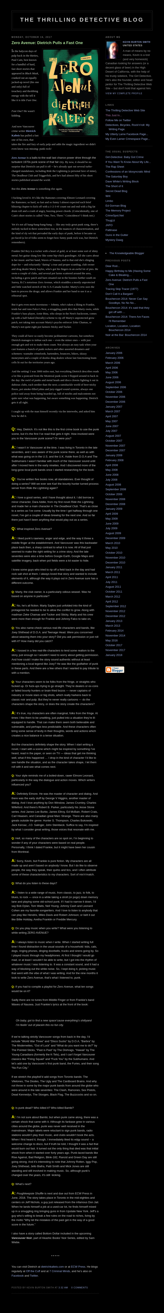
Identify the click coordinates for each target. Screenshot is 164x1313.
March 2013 (112, 625)
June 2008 (112, 474)
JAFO (109, 225)
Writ (107, 196)
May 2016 (111, 640)
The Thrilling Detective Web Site (125, 110)
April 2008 (111, 465)
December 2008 (115, 504)
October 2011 (113, 591)
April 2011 (111, 577)
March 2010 (112, 543)
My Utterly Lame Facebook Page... (126, 134)
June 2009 (112, 523)
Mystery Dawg (114, 239)
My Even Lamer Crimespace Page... (127, 138)
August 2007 (113, 435)
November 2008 (115, 499)
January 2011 (113, 567)
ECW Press (78, 1266)
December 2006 (115, 401)
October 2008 (113, 494)
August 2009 (113, 533)
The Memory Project (117, 210)
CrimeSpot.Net (114, 215)
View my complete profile (123, 93)
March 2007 (112, 411)
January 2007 (113, 406)
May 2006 (111, 372)
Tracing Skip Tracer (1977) (121, 289)
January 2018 (113, 655)
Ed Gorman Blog (115, 205)
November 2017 (115, 650)
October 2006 (113, 391)
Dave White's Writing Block (122, 181)
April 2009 (111, 513)
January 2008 (113, 455)
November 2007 (115, 445)
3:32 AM (63, 1287)
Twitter (34, 1275)
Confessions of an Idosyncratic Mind (127, 171)
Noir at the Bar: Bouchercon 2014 (126, 335)
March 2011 (112, 572)
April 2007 (111, 416)
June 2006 (112, 377)
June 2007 (112, 426)
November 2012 (115, 611)
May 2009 (111, 518)
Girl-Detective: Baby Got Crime (124, 157)
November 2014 (115, 635)
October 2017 (113, 645)
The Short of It (114, 186)
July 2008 (111, 479)
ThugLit (110, 220)
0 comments (79, 1287)
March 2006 (112, 362)
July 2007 (111, 430)
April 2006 (111, 367)
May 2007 (111, 421)
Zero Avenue (19, 157)
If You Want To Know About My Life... (128, 162)
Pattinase (111, 230)
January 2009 (113, 508)
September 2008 (115, 489)
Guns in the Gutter (116, 235)
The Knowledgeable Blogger (126, 253)
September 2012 (115, 606)
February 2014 (114, 630)
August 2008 (113, 484)
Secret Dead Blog (116, 191)
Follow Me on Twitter (118, 120)
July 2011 (111, 582)
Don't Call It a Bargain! (119, 293)
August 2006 (113, 382)
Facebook (18, 1275)
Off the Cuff (33, 1271)
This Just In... (113, 115)
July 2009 (111, 528)
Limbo (109, 201)
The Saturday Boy (116, 176)
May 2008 (111, 469)
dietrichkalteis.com (52, 1266)
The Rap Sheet (114, 166)
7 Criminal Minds (59, 1271)
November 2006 (115, 396)
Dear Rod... (112, 266)
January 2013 (113, 621)
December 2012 (115, 616)
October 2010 (113, 552)
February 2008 (114, 460)
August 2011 (113, 586)
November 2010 (115, 557)
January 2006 (113, 353)
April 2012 (111, 601)
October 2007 (113, 440)
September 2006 (115, 387)
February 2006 (114, 357)
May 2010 (111, 547)
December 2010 (115, 562)
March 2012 (112, 596)
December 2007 (115, 450)
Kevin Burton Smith (136, 42)
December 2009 (115, 538)
